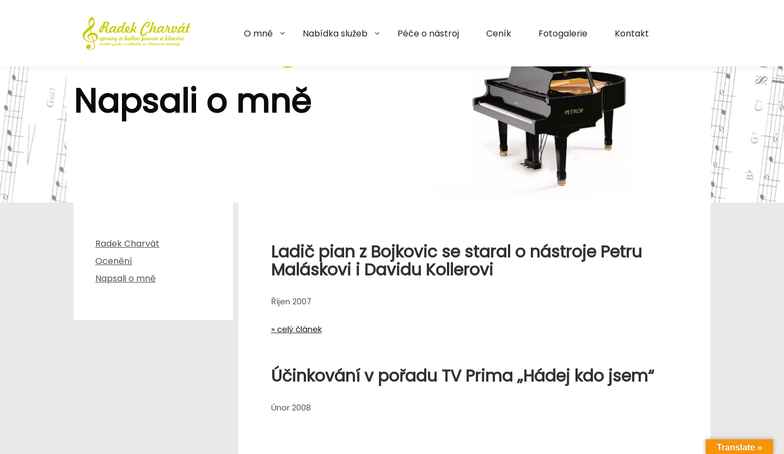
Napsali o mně (125, 278)
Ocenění (113, 261)
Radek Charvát (127, 243)
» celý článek (296, 329)
